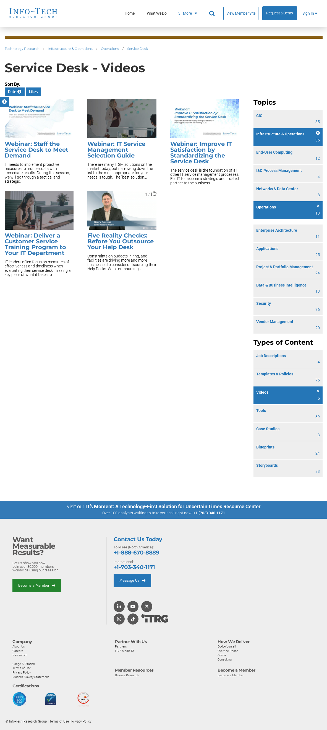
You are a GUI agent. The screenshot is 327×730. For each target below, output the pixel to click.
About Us (18, 646)
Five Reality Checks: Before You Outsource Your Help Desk (120, 241)
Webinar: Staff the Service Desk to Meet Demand (36, 149)
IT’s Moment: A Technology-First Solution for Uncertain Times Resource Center (173, 506)
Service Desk (137, 49)
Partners (121, 646)
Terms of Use (21, 668)
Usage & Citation (23, 664)
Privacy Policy (21, 672)
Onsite (222, 655)
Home (130, 13)
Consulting (225, 659)
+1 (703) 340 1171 (209, 513)
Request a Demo (279, 13)
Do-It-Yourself (227, 646)
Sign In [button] (309, 13)
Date (14, 91)
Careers (17, 651)
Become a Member (36, 585)
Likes (33, 91)
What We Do (157, 13)
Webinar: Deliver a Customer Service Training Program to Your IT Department (35, 244)
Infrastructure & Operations (70, 49)
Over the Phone (228, 651)
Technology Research (22, 49)
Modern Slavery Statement (30, 677)
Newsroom (19, 655)
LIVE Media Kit (125, 651)
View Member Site (240, 13)
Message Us (132, 580)
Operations (110, 49)
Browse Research (127, 675)
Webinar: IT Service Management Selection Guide (116, 149)
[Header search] (213, 13)
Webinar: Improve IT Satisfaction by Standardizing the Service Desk (201, 152)
